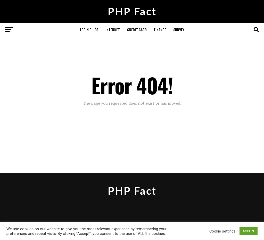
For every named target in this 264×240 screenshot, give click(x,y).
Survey (178, 29)
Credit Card (137, 29)
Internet (112, 29)
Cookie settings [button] (222, 231)
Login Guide (89, 29)
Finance (160, 29)
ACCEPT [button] (248, 231)
